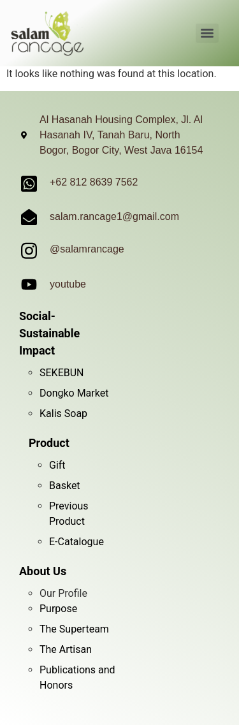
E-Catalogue (76, 542)
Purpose (58, 609)
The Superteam (74, 629)
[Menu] (207, 33)
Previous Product (69, 513)
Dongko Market (74, 393)
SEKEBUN (61, 373)
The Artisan (66, 649)
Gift (57, 465)
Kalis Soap (63, 413)
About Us (42, 571)
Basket (64, 486)
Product (49, 443)
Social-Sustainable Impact (49, 333)
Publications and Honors (77, 677)
